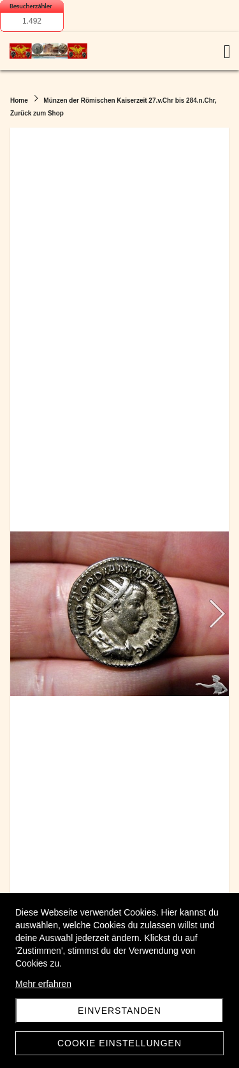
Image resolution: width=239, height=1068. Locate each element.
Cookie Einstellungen (119, 1043)
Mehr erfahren (43, 984)
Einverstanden (119, 1010)
